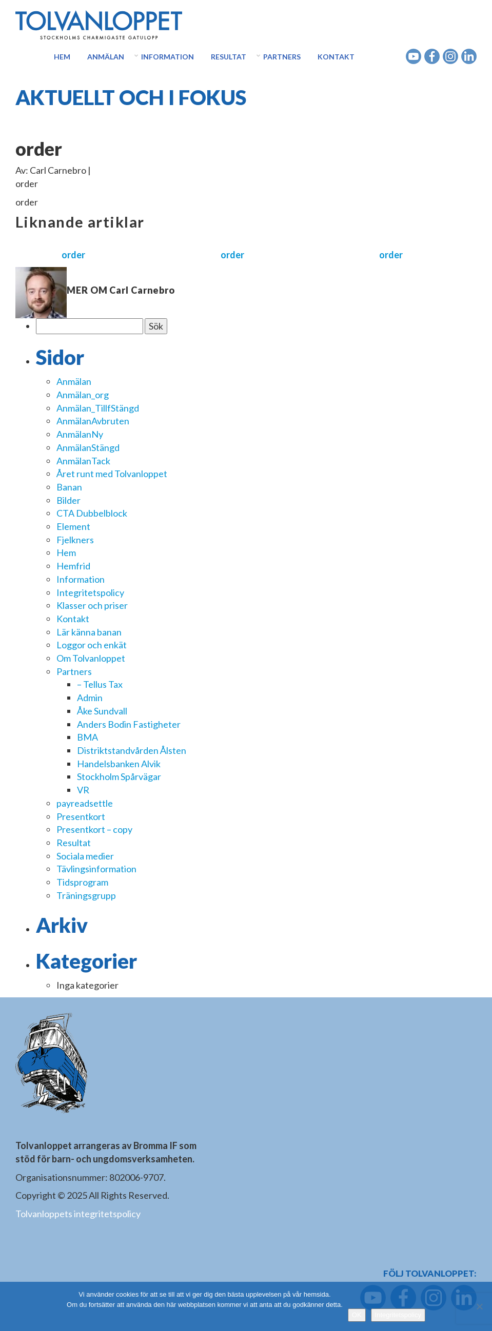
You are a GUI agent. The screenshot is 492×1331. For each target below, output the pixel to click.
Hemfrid (73, 565)
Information (167, 56)
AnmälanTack (83, 460)
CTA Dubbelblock (91, 513)
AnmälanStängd (88, 447)
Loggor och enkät (91, 644)
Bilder (68, 500)
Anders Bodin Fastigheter (129, 724)
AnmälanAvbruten (92, 420)
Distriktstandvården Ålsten (131, 750)
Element (73, 526)
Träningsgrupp (86, 895)
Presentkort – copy (94, 829)
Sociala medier (85, 856)
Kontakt (336, 56)
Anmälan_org (82, 394)
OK (357, 1315)
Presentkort (80, 816)
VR (83, 789)
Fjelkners (75, 539)
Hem (62, 56)
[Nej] (479, 1306)
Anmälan (105, 56)
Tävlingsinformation (96, 868)
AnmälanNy (79, 434)
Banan (69, 487)
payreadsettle (84, 803)
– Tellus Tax (100, 684)
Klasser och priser (92, 605)
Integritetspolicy (90, 592)
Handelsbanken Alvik (119, 763)
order (73, 254)
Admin (90, 697)
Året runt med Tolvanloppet (111, 473)
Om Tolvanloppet (90, 658)
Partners (282, 56)
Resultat (228, 56)
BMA (87, 737)
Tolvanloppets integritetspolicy (78, 1213)
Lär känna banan (89, 632)
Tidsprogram (82, 882)
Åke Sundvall (102, 710)
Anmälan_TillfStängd (97, 408)
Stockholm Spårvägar (119, 776)
